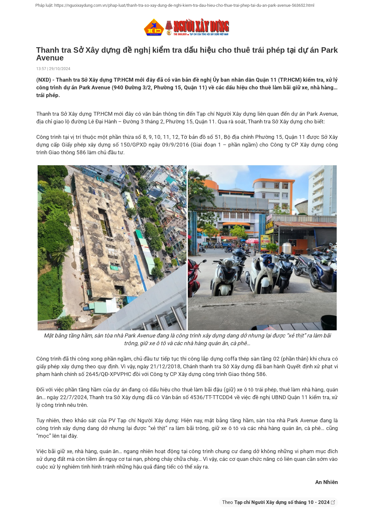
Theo (278, 502)
